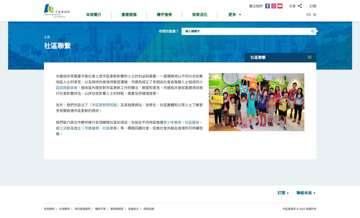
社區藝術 (192, 122)
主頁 (47, 37)
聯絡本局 (306, 193)
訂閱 (313, 6)
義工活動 (63, 128)
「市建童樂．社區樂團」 (100, 128)
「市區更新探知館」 (104, 104)
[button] (235, 15)
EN (308, 14)
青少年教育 (172, 122)
